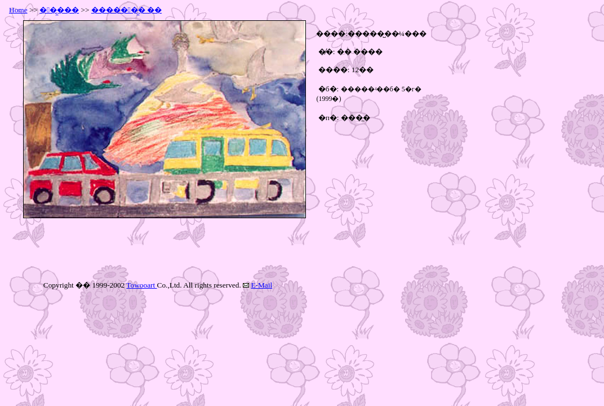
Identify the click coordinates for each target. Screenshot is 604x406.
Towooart (141, 285)
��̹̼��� (59, 10)
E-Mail (261, 285)
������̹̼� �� (126, 10)
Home (18, 10)
